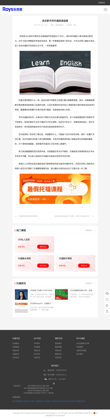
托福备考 (15, 343)
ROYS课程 (80, 338)
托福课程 (79, 347)
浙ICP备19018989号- (83, 413)
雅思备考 (58, 343)
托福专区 (16, 338)
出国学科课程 (81, 350)
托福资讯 (15, 354)
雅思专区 (59, 338)
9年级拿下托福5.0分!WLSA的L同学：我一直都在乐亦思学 (42, 290)
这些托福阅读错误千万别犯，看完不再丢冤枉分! (74, 216)
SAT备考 (37, 343)
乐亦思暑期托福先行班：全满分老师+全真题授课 (82, 290)
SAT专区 (37, 338)
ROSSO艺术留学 (68, 401)
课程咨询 (43, 246)
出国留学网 (39, 401)
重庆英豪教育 (17, 401)
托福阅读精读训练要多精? (26, 216)
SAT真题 (37, 347)
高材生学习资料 (29, 401)
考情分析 (15, 350)
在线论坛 (101, 2)
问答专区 (15, 357)
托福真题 (15, 347)
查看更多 (90, 230)
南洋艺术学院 (57, 401)
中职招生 (47, 401)
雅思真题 (58, 347)
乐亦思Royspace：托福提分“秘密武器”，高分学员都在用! (42, 303)
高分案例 (79, 354)
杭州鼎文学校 (80, 401)
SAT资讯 (37, 354)
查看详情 (21, 246)
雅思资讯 (58, 354)
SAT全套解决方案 (82, 343)
